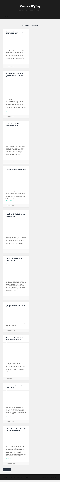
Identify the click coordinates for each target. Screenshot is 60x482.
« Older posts (7, 471)
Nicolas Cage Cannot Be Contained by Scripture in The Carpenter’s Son (15, 215)
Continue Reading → (10, 61)
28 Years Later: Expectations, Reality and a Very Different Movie (15, 75)
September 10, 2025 (11, 331)
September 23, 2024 (11, 465)
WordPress (25, 479)
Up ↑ (56, 479)
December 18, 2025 (10, 162)
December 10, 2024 (10, 423)
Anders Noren (50, 479)
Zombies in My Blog (30, 6)
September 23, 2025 (11, 299)
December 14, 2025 (10, 252)
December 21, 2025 (10, 117)
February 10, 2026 (10, 66)
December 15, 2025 (10, 206)
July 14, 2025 (9, 380)
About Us (7, 17)
